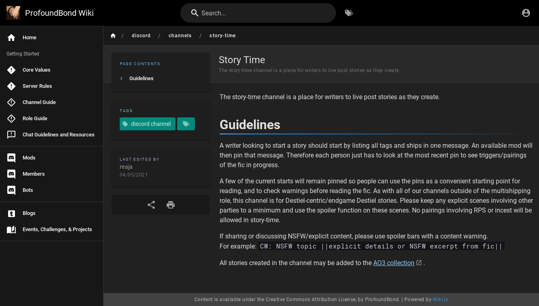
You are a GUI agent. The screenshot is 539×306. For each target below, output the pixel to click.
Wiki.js (440, 299)
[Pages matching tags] (186, 123)
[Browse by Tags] (349, 13)
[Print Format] (170, 205)
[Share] (151, 205)
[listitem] (161, 78)
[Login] (526, 13)
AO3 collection (393, 263)
